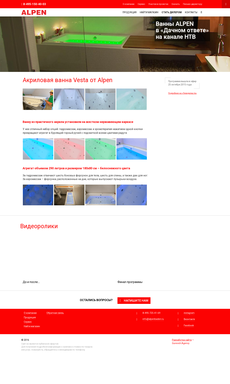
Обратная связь (55, 313)
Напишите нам (134, 300)
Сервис (141, 4)
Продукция (130, 12)
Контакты (191, 12)
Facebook (189, 325)
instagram (189, 313)
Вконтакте (189, 319)
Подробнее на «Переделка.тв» (182, 93)
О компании (128, 4)
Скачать (176, 4)
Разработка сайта (182, 340)
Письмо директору (192, 4)
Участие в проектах (158, 4)
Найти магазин (149, 12)
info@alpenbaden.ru (153, 319)
